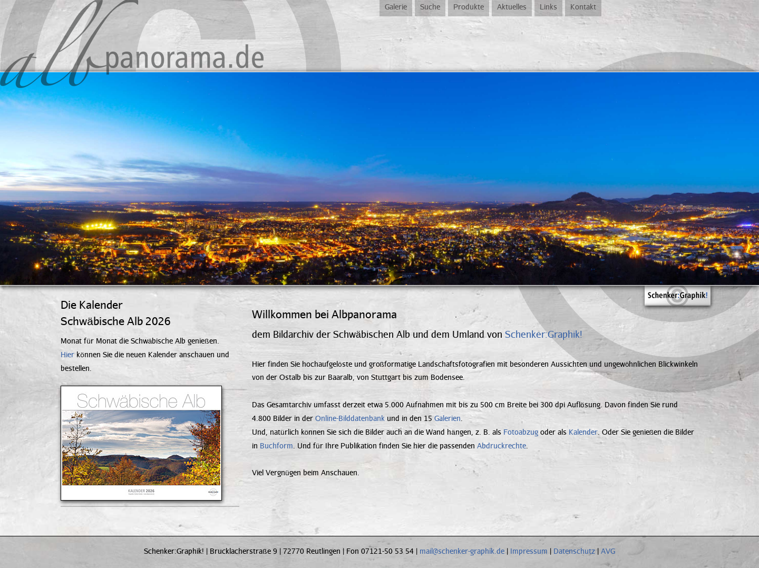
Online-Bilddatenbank (350, 418)
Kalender (583, 431)
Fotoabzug (520, 431)
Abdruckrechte (501, 445)
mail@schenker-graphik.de (462, 550)
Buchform (276, 445)
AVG (608, 550)
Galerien (447, 418)
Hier (67, 354)
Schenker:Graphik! (543, 334)
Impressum (529, 550)
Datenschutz (574, 550)
